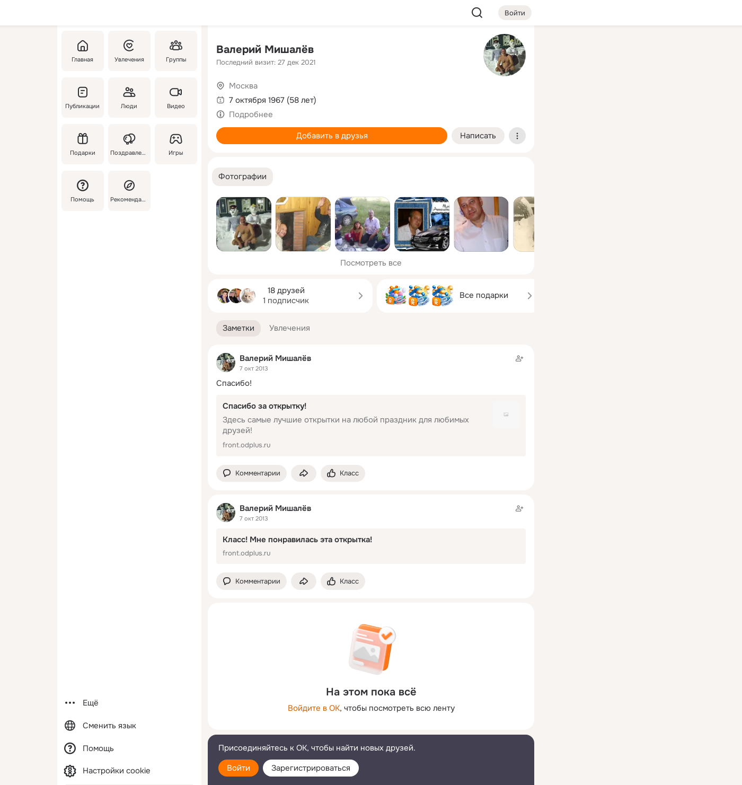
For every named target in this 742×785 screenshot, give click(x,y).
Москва (243, 86)
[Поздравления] (129, 144)
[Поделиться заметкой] (303, 473)
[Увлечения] (129, 51)
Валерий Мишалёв (265, 49)
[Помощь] (82, 190)
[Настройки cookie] (129, 771)
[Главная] (82, 51)
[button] (242, 176)
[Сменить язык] (129, 726)
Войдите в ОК (314, 708)
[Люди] (129, 97)
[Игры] (176, 144)
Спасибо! (234, 383)
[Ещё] (129, 703)
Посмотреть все (371, 263)
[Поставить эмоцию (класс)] (343, 473)
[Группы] (176, 51)
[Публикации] (82, 97)
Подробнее (251, 114)
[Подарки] (82, 144)
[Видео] (176, 97)
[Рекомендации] (129, 190)
